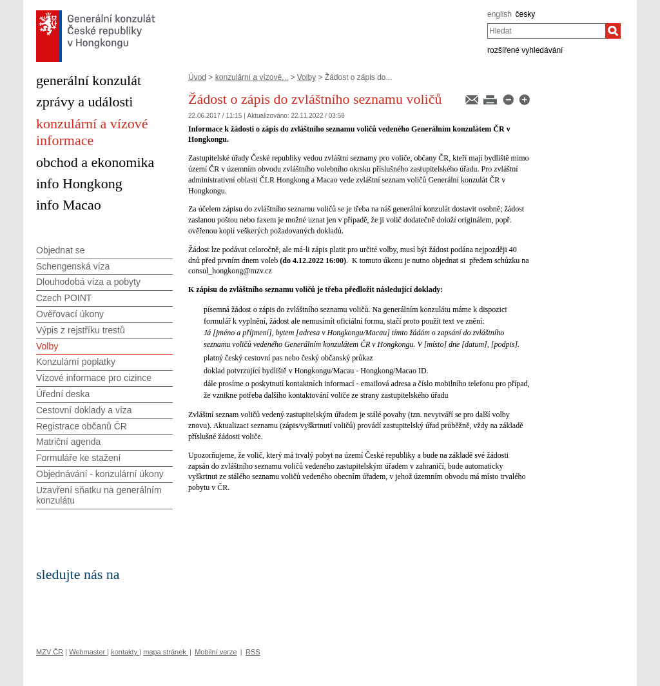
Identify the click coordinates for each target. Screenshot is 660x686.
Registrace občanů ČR (81, 426)
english (499, 14)
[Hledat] (613, 31)
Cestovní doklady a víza (84, 410)
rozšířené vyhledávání (525, 50)
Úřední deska (63, 394)
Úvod (197, 77)
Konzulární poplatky (75, 362)
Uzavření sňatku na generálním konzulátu (99, 495)
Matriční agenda (68, 441)
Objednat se (60, 250)
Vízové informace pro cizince (93, 378)
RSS (253, 652)
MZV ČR (49, 652)
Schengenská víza (73, 266)
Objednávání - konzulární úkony (100, 474)
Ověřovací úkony (70, 314)
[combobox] (546, 31)
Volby (306, 77)
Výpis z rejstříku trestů (80, 330)
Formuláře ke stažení (78, 458)
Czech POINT (64, 298)
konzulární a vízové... (251, 77)
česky (526, 14)
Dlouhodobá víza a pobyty (88, 282)
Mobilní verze (216, 652)
